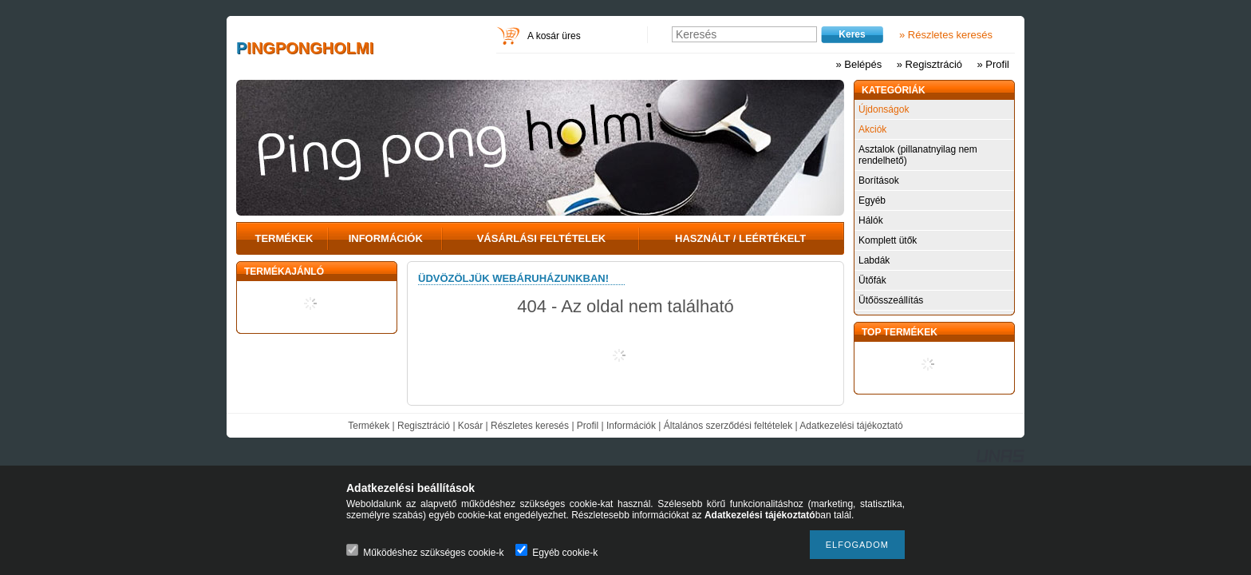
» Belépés (858, 64)
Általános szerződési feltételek (728, 425)
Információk (631, 425)
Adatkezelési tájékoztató (850, 425)
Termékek (368, 425)
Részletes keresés (530, 425)
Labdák (874, 260)
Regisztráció (423, 425)
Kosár (470, 425)
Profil (587, 425)
